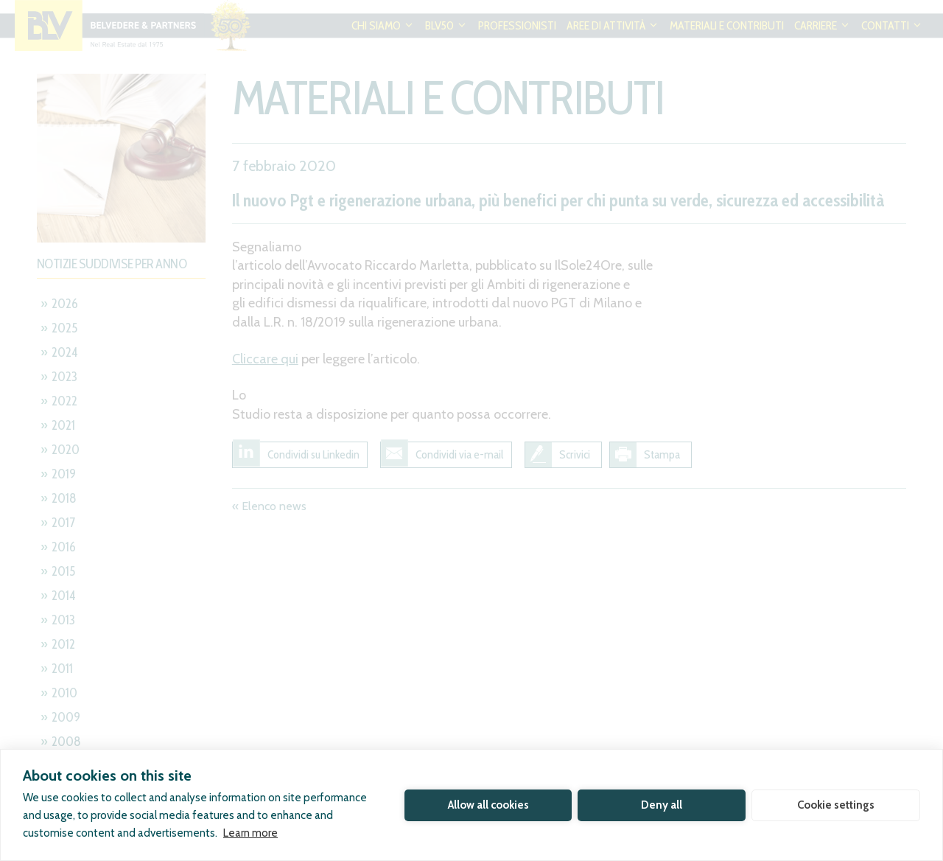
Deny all (661, 805)
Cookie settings (835, 805)
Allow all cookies (488, 805)
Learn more (250, 833)
